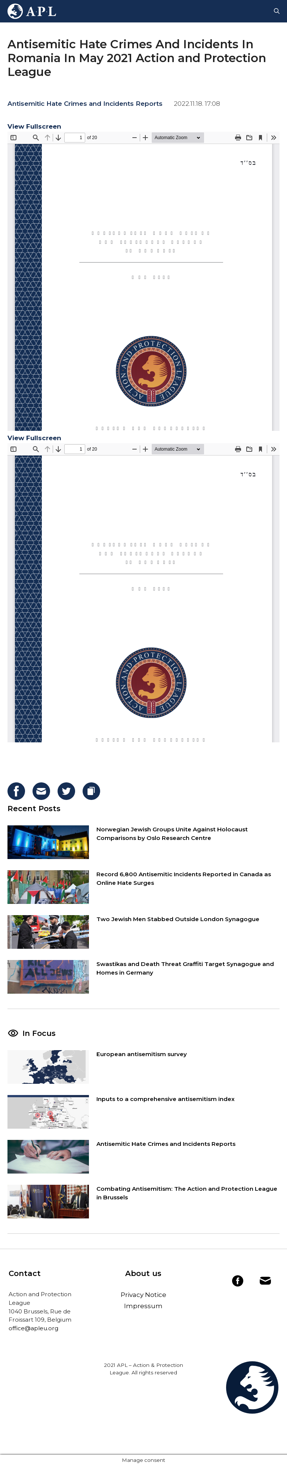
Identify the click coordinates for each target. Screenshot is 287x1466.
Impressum (143, 1306)
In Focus (39, 1033)
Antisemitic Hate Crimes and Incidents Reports (85, 103)
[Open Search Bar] (276, 11)
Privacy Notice (143, 1294)
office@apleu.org (33, 1328)
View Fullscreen (34, 126)
